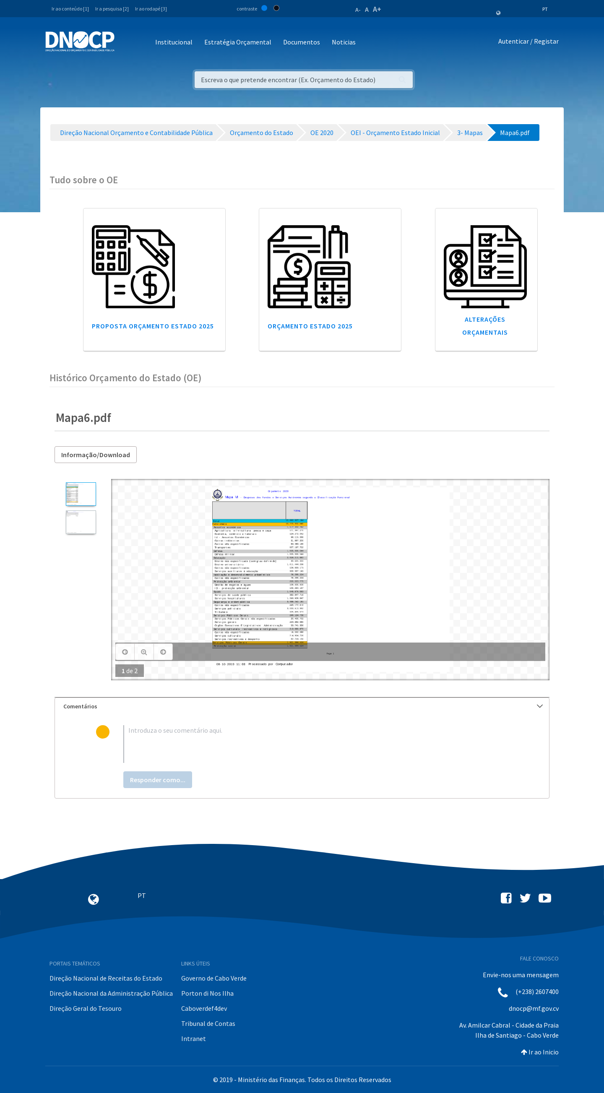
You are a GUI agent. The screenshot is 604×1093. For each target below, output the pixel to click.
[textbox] (315, 744)
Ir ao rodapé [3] (151, 8)
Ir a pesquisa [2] (112, 8)
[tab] (302, 706)
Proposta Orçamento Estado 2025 (153, 326)
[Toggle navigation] (126, 43)
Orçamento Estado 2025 (310, 326)
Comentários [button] (303, 706)
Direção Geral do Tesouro (85, 1008)
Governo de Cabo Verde (214, 978)
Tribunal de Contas (208, 1023)
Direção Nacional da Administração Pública (111, 993)
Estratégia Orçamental (237, 42)
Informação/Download (95, 454)
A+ (377, 9)
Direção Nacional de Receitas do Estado (105, 978)
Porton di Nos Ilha (207, 993)
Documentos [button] (301, 42)
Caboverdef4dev (204, 1008)
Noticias (344, 42)
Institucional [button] (174, 42)
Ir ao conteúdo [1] (70, 8)
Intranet (193, 1038)
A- (358, 9)
